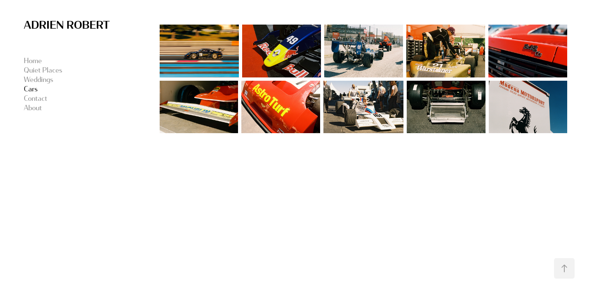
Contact (35, 98)
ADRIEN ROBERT (67, 24)
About (33, 107)
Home (33, 60)
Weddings (38, 79)
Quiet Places (43, 70)
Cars (31, 88)
